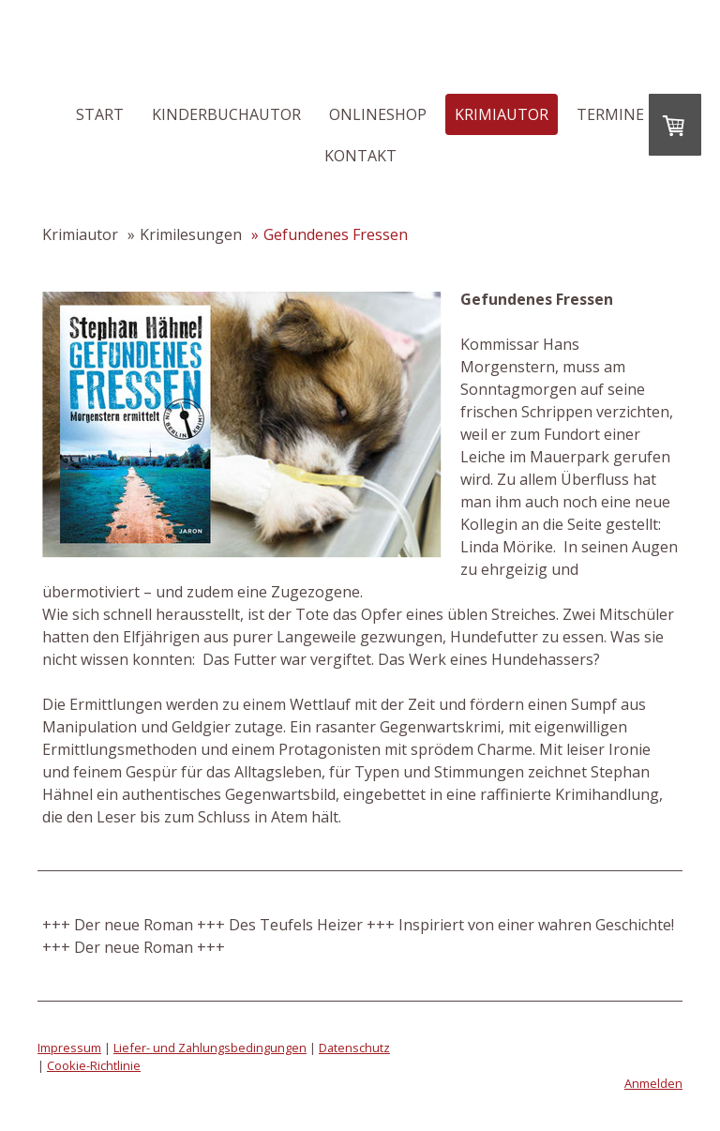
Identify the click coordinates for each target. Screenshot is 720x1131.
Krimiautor (501, 114)
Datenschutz (354, 1047)
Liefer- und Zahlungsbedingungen (210, 1047)
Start (100, 114)
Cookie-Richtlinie (94, 1065)
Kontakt (360, 155)
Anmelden (653, 1083)
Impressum (69, 1047)
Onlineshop (378, 114)
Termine (610, 114)
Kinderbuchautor (226, 114)
